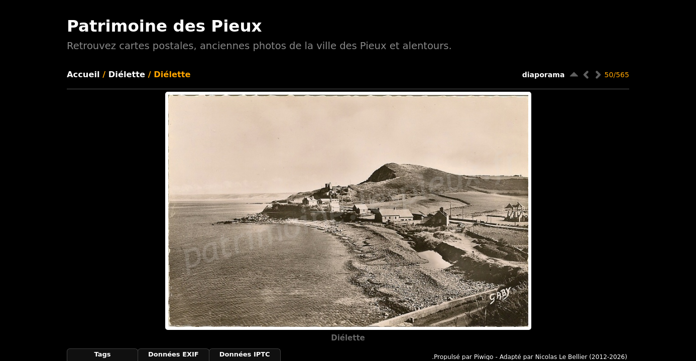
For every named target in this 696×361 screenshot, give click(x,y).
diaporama (543, 75)
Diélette (126, 74)
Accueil (83, 74)
